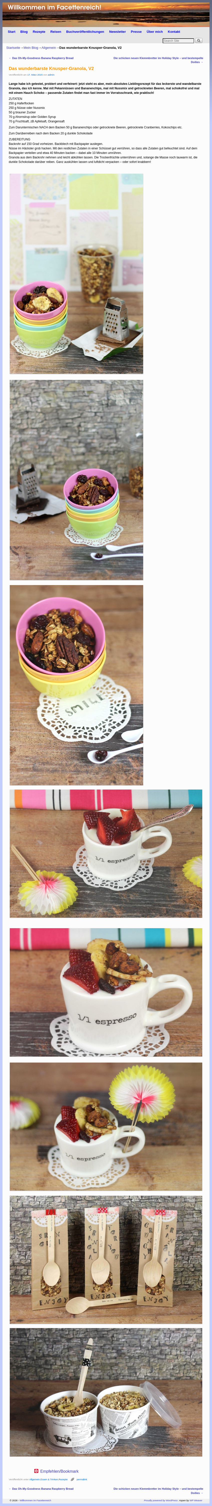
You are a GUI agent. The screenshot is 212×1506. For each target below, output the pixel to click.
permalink (82, 1479)
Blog (24, 32)
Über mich (155, 32)
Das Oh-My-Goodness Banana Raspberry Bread (41, 58)
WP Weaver (196, 1500)
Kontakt (174, 32)
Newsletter (117, 32)
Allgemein (49, 48)
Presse (136, 32)
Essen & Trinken (49, 1479)
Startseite (13, 48)
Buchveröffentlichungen (85, 32)
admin (51, 74)
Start (11, 32)
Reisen (55, 32)
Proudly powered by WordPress (161, 1500)
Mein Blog (31, 48)
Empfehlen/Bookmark (59, 1471)
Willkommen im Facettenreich (35, 1500)
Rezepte (39, 32)
